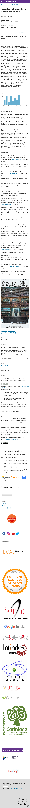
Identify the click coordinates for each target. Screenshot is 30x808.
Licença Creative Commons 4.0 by (11, 439)
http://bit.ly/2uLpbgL (7, 249)
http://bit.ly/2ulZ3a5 (17, 159)
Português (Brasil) (6, 508)
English (4, 503)
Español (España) (6, 505)
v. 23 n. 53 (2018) (14, 4)
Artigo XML (12, 332)
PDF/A (4, 332)
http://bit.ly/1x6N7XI (14, 173)
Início (2, 4)
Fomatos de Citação (6, 358)
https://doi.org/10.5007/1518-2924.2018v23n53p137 (16, 33)
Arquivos (7, 4)
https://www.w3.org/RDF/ (15, 266)
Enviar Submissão (7, 495)
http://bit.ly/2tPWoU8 (7, 204)
